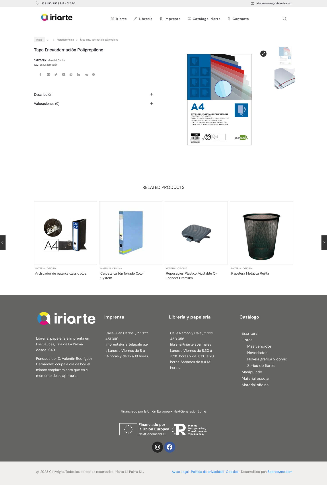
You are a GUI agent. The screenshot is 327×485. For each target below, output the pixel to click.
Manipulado (252, 372)
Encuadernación (48, 64)
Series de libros (261, 365)
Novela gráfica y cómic (267, 359)
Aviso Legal (180, 471)
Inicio (39, 39)
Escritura (249, 333)
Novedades (257, 352)
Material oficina (65, 39)
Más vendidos (259, 346)
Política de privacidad (207, 471)
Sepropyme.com (280, 471)
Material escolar (256, 378)
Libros (247, 339)
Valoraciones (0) (47, 104)
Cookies (232, 471)
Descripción (43, 94)
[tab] (94, 94)
